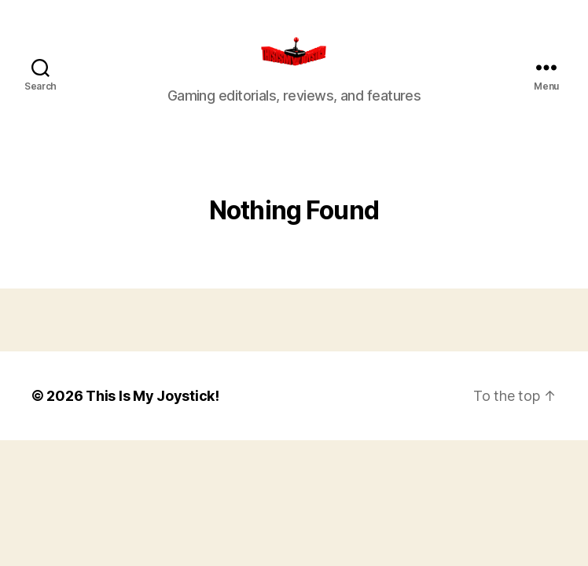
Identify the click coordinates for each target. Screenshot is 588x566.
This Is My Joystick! (152, 416)
